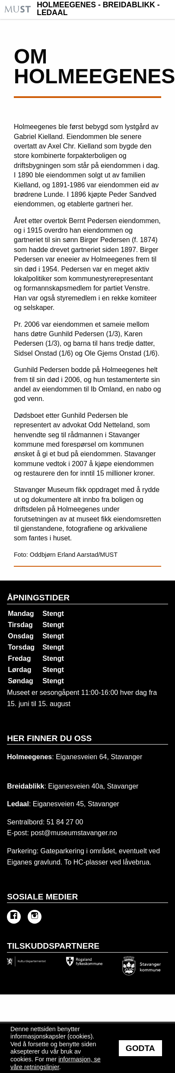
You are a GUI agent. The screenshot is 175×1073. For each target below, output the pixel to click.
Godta (140, 1048)
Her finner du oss (49, 738)
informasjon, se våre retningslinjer (55, 1063)
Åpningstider (38, 597)
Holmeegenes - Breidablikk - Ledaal (98, 9)
